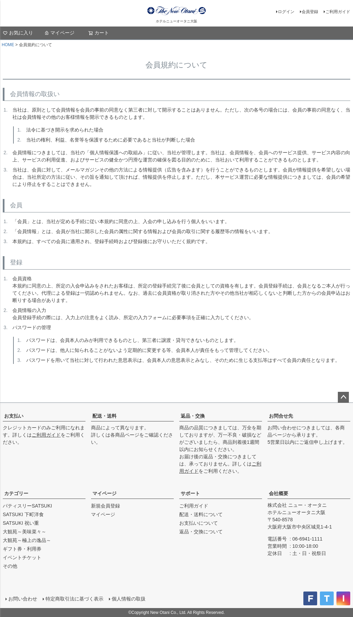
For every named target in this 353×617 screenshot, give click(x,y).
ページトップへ (343, 397)
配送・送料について (201, 514)
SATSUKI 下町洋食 (23, 514)
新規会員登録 (105, 506)
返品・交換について (201, 531)
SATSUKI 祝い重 (21, 523)
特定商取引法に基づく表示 (74, 599)
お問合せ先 (281, 416)
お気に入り (18, 32)
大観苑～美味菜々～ (24, 531)
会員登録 (310, 11)
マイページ (59, 32)
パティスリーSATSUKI (27, 506)
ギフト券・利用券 (22, 549)
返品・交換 (193, 416)
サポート (190, 493)
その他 (10, 566)
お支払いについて (198, 523)
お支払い (13, 416)
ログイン (286, 11)
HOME (8, 44)
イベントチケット (22, 557)
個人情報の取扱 (128, 599)
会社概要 (278, 493)
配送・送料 (104, 416)
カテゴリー (16, 493)
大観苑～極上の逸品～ (27, 540)
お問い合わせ (22, 599)
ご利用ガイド (337, 11)
